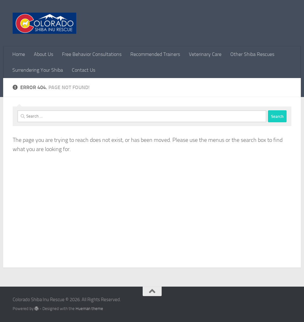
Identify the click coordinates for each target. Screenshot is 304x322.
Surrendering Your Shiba (37, 70)
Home (18, 54)
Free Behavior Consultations (91, 54)
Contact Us (83, 70)
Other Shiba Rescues (252, 54)
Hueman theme (89, 308)
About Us (43, 54)
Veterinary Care (205, 54)
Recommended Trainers (155, 54)
